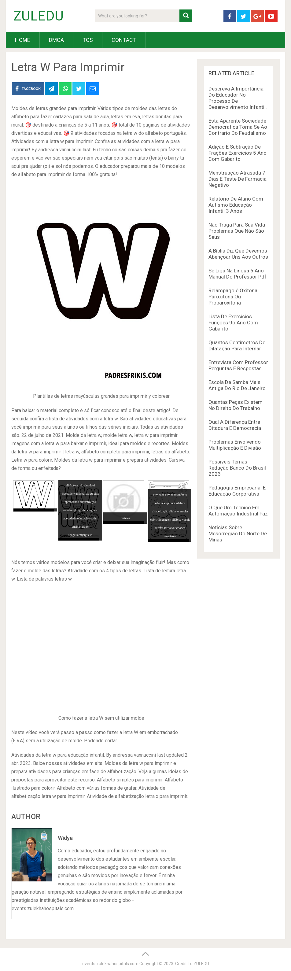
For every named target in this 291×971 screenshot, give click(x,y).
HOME (22, 40)
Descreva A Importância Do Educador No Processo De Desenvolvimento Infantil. (237, 98)
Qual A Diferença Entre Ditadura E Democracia (234, 425)
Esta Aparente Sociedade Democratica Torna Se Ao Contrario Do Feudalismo (237, 127)
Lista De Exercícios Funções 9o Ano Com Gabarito (233, 322)
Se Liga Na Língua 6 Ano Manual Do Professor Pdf (237, 274)
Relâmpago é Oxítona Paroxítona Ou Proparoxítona (232, 296)
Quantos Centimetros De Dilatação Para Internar (236, 345)
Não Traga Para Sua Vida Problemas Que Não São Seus (236, 231)
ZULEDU (38, 16)
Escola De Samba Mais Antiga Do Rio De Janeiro (237, 385)
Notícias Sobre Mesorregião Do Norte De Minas (237, 533)
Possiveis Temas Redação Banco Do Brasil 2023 (237, 468)
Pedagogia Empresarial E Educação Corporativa (237, 491)
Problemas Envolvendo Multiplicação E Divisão (234, 445)
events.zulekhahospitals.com (110, 963)
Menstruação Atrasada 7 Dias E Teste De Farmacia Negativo (237, 179)
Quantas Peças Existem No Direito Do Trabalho (235, 405)
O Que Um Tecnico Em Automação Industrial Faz (238, 510)
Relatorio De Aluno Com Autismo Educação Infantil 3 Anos (235, 205)
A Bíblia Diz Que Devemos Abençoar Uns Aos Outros (238, 254)
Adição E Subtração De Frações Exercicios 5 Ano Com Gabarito (237, 153)
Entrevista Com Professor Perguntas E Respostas (238, 365)
